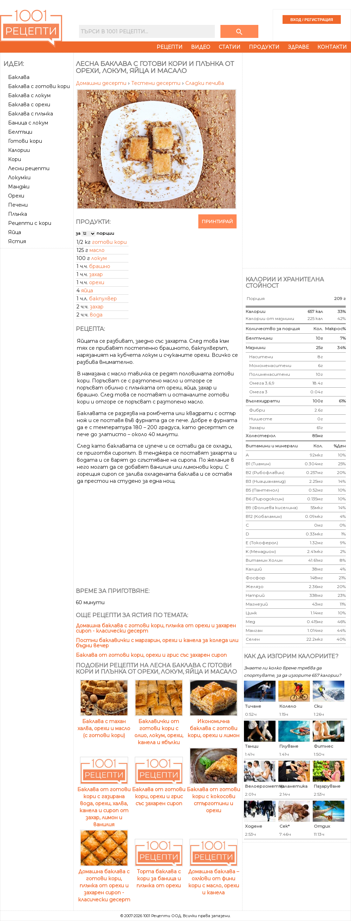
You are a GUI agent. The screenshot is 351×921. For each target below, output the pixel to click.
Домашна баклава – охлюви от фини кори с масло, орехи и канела (213, 878)
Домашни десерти (102, 83)
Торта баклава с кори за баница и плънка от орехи (159, 875)
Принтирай (217, 221)
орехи (96, 282)
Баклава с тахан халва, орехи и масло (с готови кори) (104, 725)
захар (96, 274)
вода (96, 315)
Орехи (16, 196)
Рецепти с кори (29, 223)
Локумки (19, 177)
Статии (229, 47)
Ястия (17, 241)
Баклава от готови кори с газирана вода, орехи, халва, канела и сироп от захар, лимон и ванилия (104, 803)
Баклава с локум (29, 95)
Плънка (17, 214)
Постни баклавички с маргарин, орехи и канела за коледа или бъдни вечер (157, 643)
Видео (200, 47)
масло (97, 250)
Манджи (18, 186)
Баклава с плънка (30, 114)
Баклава (18, 77)
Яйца (14, 232)
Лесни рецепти (28, 168)
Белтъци (20, 132)
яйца (87, 290)
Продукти (264, 47)
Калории (19, 150)
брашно (99, 266)
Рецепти (170, 47)
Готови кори (25, 141)
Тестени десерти (156, 83)
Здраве (298, 47)
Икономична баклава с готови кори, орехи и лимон (213, 725)
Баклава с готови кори (39, 86)
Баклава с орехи (29, 104)
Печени (18, 205)
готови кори (109, 242)
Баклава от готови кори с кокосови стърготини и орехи (213, 796)
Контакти (332, 47)
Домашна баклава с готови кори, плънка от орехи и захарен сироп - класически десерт (156, 628)
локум (99, 258)
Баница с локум (28, 123)
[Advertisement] (37, 356)
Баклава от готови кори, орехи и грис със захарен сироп (151, 655)
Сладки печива (204, 83)
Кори (14, 159)
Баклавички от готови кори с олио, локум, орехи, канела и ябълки (158, 728)
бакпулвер (103, 298)
